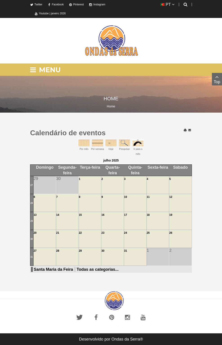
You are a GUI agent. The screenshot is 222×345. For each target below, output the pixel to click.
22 (80, 232)
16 (102, 214)
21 (57, 232)
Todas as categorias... (98, 269)
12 (170, 197)
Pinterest (76, 4)
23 (102, 232)
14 (57, 214)
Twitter (36, 4)
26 (170, 232)
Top (217, 79)
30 (31, 239)
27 (31, 185)
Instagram (97, 4)
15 (80, 214)
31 (31, 257)
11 (148, 197)
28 (31, 203)
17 (125, 214)
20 (34, 232)
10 (125, 197)
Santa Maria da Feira (53, 269)
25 (148, 232)
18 (148, 214)
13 (34, 214)
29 (31, 221)
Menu (45, 70)
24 (125, 232)
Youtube (42, 13)
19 (170, 214)
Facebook (56, 4)
